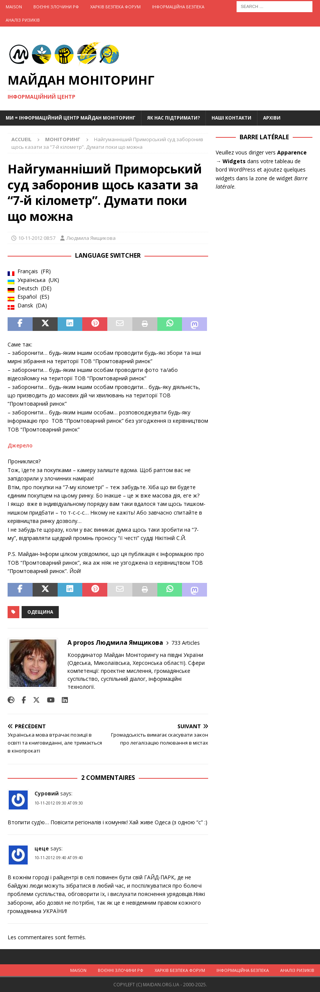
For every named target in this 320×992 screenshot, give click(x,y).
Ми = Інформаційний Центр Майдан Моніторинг (70, 118)
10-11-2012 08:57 (36, 238)
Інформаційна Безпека (178, 6)
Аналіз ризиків (23, 20)
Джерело (20, 445)
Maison (14, 6)
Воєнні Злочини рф (56, 6)
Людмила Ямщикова (91, 238)
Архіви (272, 118)
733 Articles (185, 642)
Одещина (40, 612)
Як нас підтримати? (173, 118)
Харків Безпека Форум (115, 6)
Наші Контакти (231, 118)
